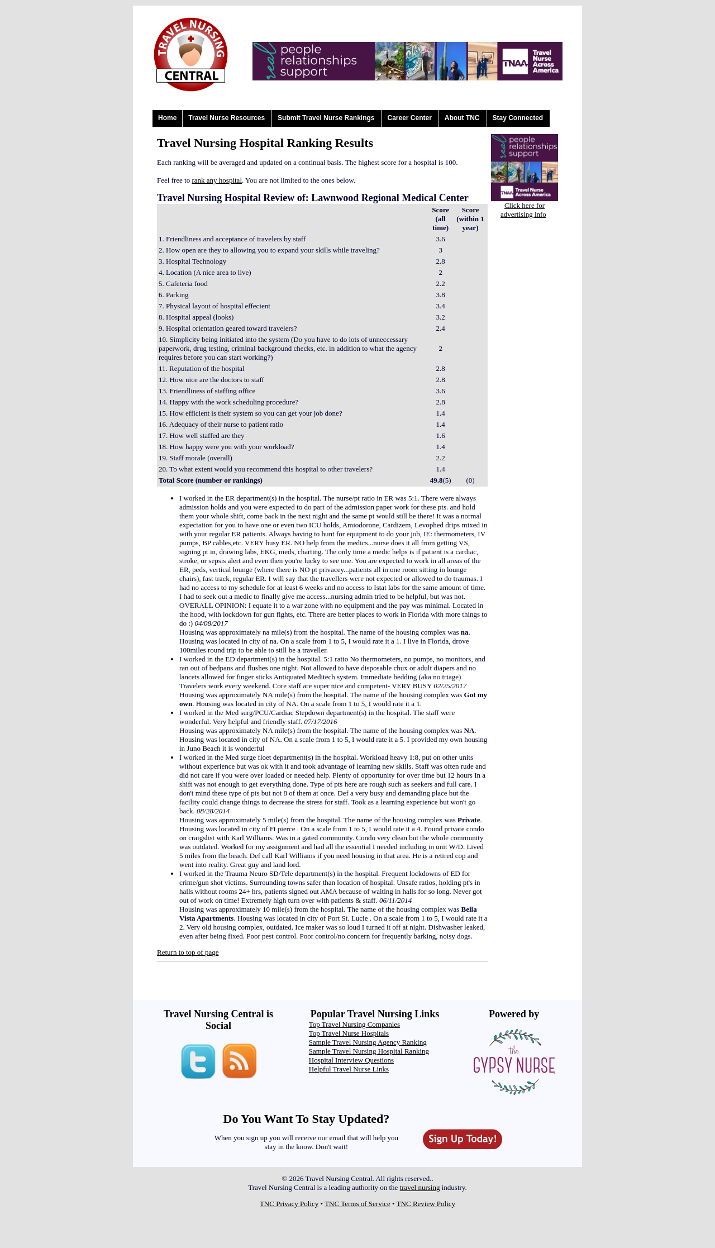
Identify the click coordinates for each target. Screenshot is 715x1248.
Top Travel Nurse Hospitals (349, 1033)
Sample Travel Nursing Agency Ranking (368, 1042)
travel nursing (420, 1187)
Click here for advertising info (523, 209)
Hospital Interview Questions (351, 1060)
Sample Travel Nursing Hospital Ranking (369, 1051)
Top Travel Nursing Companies (354, 1024)
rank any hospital (217, 180)
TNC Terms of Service (357, 1203)
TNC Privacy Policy (289, 1203)
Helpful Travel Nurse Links (349, 1069)
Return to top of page (187, 952)
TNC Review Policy (426, 1203)
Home (167, 118)
